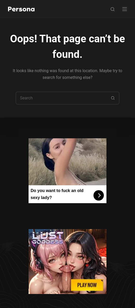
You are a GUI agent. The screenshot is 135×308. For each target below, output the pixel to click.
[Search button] (112, 98)
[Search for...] (61, 98)
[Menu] (124, 9)
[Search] (112, 9)
